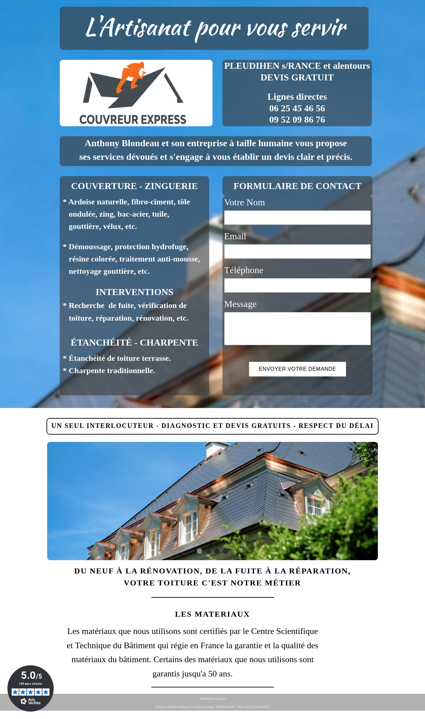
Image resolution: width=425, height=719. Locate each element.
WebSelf (414, 714)
